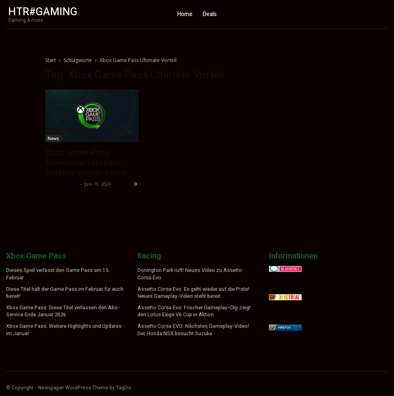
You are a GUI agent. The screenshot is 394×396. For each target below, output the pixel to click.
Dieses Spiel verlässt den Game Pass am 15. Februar (57, 274)
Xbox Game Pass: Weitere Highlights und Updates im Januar (63, 327)
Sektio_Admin (61, 184)
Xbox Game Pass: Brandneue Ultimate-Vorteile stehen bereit (86, 162)
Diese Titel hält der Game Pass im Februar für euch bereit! (64, 292)
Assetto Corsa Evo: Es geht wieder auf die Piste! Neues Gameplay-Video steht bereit (193, 292)
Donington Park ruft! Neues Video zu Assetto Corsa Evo (189, 274)
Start (50, 60)
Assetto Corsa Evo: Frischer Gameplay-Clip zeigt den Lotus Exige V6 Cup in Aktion (193, 309)
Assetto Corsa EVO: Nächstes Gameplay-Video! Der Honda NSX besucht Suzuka (192, 327)
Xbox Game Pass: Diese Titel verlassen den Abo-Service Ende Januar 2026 (62, 309)
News (53, 138)
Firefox (284, 327)
